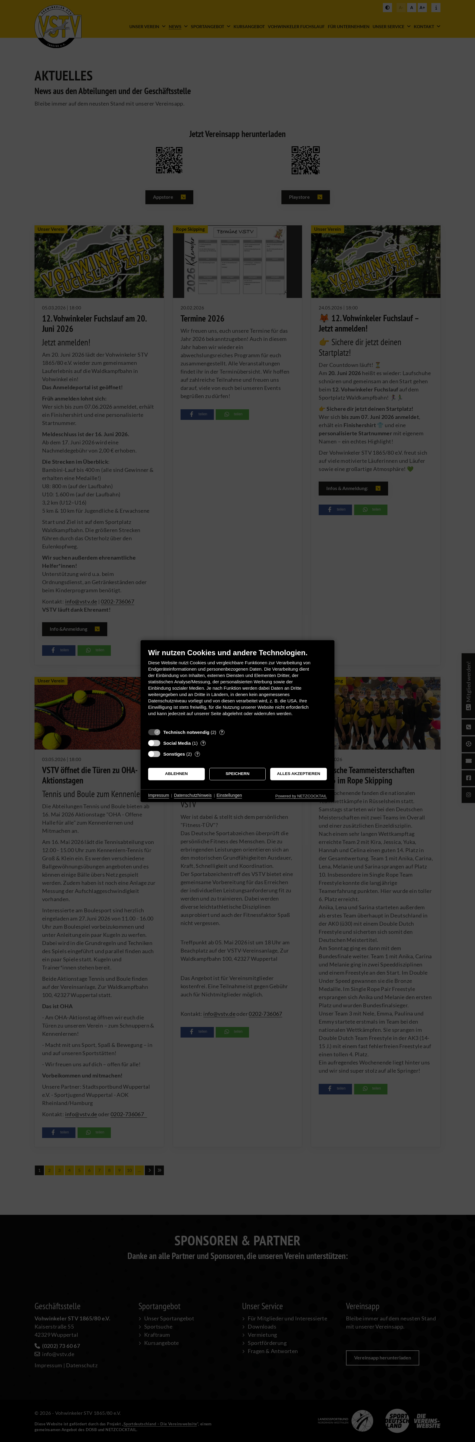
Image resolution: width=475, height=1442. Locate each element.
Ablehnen (176, 774)
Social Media (177, 743)
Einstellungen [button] (229, 795)
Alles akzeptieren (298, 774)
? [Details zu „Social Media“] (203, 743)
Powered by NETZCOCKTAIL (301, 796)
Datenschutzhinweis (193, 795)
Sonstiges (174, 754)
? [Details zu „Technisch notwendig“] (222, 732)
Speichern (238, 774)
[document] (237, 686)
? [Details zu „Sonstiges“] (197, 754)
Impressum (158, 795)
